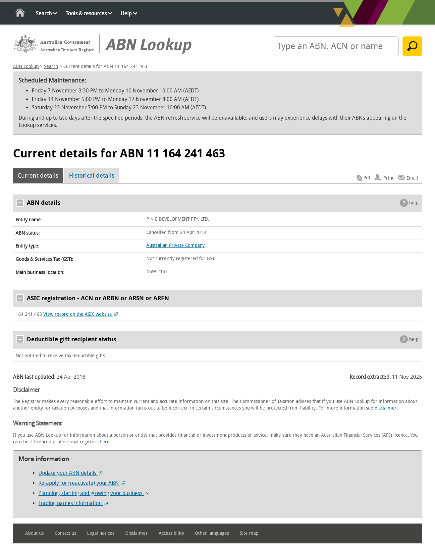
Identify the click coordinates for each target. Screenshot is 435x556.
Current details (38, 175)
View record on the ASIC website (80, 314)
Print (388, 178)
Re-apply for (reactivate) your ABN (81, 483)
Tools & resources (86, 13)
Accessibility (171, 533)
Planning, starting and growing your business (93, 493)
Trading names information (73, 503)
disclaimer (386, 408)
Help (126, 13)
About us (34, 533)
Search (44, 13)
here (105, 442)
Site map (249, 533)
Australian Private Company (175, 245)
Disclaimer (136, 533)
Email (412, 178)
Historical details (91, 175)
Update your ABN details (70, 473)
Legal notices (100, 533)
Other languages (212, 533)
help (413, 203)
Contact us (65, 533)
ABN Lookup (26, 66)
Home (20, 13)
